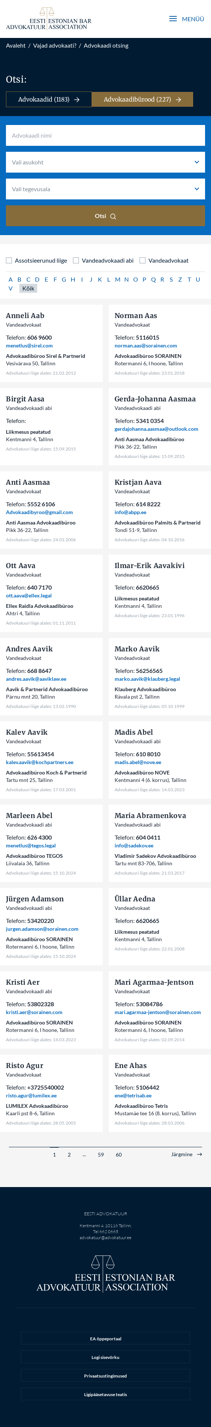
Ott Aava (21, 565)
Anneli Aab (25, 315)
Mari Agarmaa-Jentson (154, 982)
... (84, 1154)
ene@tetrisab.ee (133, 1095)
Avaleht (16, 45)
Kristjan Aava (138, 482)
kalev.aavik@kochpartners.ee (39, 762)
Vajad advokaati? (54, 45)
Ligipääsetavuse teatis (105, 1394)
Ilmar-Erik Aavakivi (150, 565)
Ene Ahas (131, 1065)
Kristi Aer (22, 982)
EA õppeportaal (105, 1338)
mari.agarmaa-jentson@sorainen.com (158, 1012)
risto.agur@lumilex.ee (31, 1095)
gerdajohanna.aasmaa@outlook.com (156, 429)
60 (119, 1154)
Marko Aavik (137, 649)
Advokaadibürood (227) (142, 99)
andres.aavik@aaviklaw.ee (36, 679)
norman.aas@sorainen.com (146, 345)
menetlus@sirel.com (29, 345)
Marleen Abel (29, 815)
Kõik (28, 288)
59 (101, 1154)
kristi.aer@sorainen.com (34, 1012)
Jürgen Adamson (35, 899)
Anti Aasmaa (28, 482)
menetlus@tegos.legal (31, 845)
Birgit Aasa (25, 399)
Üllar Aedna (135, 899)
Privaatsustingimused (105, 1376)
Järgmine (181, 1154)
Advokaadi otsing (106, 45)
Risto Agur (24, 1065)
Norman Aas (136, 315)
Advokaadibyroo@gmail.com (39, 512)
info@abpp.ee (130, 512)
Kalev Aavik (27, 732)
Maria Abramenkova (150, 815)
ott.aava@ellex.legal (29, 595)
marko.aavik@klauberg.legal (147, 679)
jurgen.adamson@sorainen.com (42, 929)
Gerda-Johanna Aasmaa (155, 399)
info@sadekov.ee (134, 845)
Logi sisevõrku (105, 1357)
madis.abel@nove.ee (138, 762)
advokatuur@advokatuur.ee (105, 1237)
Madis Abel (134, 732)
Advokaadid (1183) (49, 99)
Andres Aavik (29, 649)
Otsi (105, 215)
